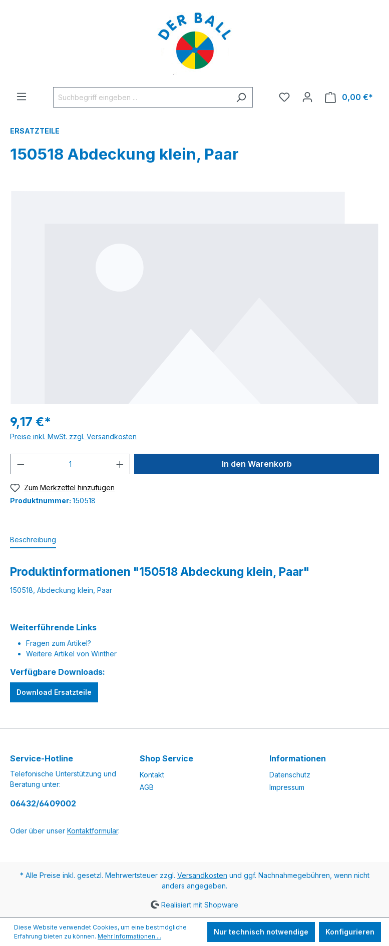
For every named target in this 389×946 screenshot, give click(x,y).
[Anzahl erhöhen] (120, 464)
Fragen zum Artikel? (58, 643)
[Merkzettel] (284, 97)
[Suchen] (241, 97)
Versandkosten (202, 875)
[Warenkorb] (349, 97)
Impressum (286, 787)
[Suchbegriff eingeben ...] (141, 97)
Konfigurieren (349, 931)
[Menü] (21, 96)
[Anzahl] (70, 464)
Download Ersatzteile (54, 692)
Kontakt (152, 774)
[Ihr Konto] (307, 97)
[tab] (33, 540)
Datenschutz (289, 774)
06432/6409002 (43, 803)
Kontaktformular (92, 830)
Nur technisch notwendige (261, 931)
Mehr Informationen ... (129, 936)
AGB (147, 787)
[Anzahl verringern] (20, 464)
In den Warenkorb (257, 464)
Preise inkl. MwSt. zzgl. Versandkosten (73, 436)
